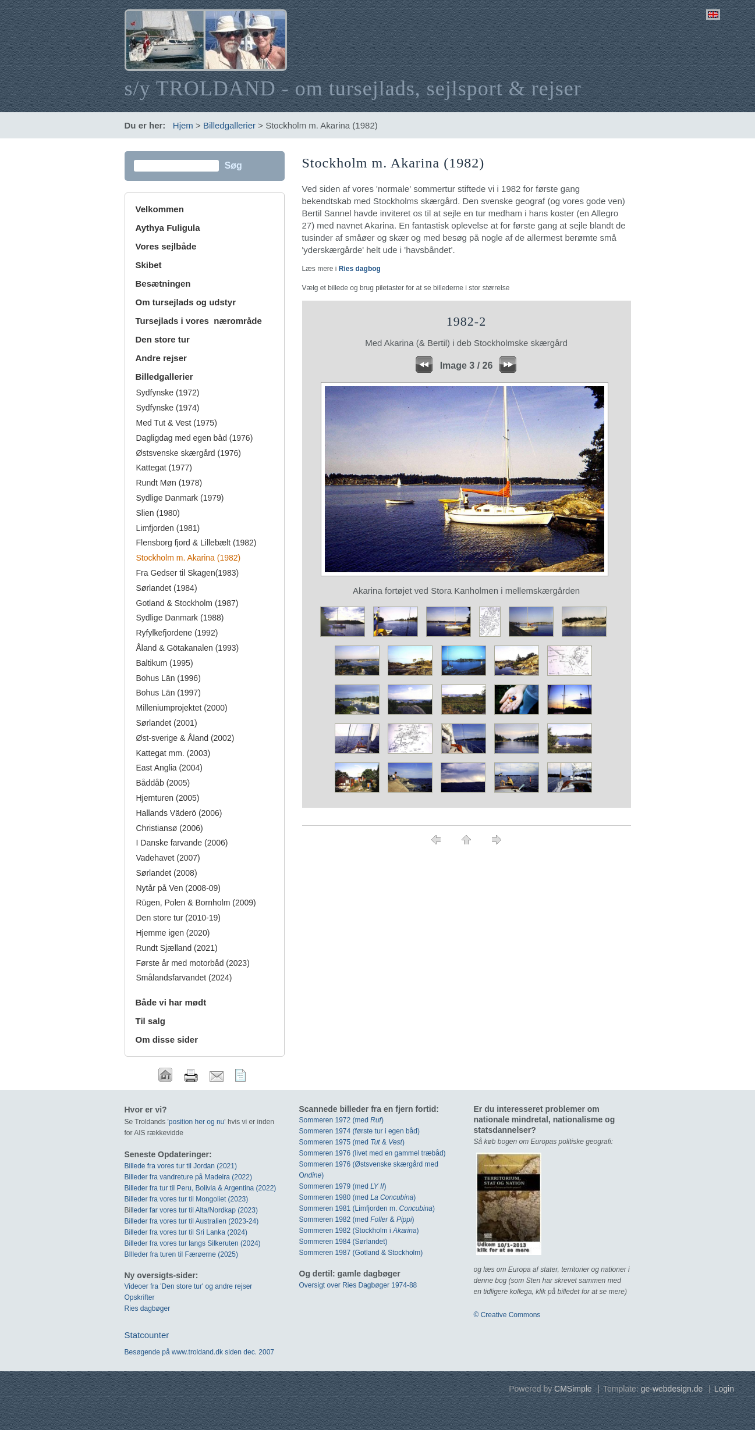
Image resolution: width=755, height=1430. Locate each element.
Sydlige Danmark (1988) (180, 617)
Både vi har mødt (171, 1002)
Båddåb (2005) (163, 782)
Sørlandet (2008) (166, 873)
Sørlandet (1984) (166, 588)
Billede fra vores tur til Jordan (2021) (181, 1166)
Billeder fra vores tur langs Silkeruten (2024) (193, 1243)
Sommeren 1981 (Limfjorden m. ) (367, 1208)
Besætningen (163, 283)
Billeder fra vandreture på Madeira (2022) (188, 1177)
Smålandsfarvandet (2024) (184, 977)
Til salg (150, 1021)
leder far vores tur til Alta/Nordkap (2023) (195, 1210)
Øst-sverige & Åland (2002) (185, 738)
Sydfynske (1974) (168, 407)
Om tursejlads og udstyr (186, 302)
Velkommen (160, 209)
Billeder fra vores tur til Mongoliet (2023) (187, 1199)
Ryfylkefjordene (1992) (177, 632)
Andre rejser (161, 358)
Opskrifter (140, 1297)
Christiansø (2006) (169, 828)
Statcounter (147, 1335)
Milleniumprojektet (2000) (182, 707)
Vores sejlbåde (166, 246)
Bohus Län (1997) (168, 692)
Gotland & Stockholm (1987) (187, 603)
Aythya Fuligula (169, 228)
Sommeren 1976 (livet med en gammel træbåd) (372, 1153)
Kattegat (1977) (164, 467)
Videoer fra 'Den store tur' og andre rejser (189, 1286)
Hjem (183, 125)
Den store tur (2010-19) (178, 917)
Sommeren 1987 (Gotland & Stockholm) (361, 1253)
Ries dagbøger (148, 1308)
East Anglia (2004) (169, 767)
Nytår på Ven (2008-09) (178, 888)
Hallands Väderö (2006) (179, 813)
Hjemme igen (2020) (173, 932)
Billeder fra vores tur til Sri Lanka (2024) (186, 1232)
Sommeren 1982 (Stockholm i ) (359, 1230)
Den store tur (163, 339)
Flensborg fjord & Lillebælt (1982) (196, 542)
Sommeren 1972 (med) (341, 1120)
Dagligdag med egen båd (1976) (194, 438)
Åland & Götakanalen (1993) (187, 647)
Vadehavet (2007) (168, 857)
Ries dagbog (360, 269)
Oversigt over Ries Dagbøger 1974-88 (358, 1285)
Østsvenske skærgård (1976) (189, 453)
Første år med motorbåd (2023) (193, 963)
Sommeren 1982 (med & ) (356, 1219)
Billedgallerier (229, 125)
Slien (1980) (158, 513)
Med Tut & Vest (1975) (176, 422)
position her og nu (196, 1122)
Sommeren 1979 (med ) (343, 1186)
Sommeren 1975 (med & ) (352, 1142)
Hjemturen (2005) (168, 798)
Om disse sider (167, 1039)
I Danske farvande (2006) (182, 842)
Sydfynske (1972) (168, 392)
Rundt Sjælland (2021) (177, 948)
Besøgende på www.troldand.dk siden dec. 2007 (200, 1352)
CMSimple (573, 1388)
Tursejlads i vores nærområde (199, 321)
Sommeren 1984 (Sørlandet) (343, 1242)
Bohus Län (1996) (168, 678)
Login (724, 1388)
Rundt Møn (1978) (169, 482)
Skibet (149, 265)
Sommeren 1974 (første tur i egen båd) (359, 1131)
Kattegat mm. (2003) (173, 753)
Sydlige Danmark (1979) (180, 497)
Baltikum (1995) (164, 663)
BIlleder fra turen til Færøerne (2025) (181, 1254)
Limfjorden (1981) (168, 528)
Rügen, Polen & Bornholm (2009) (196, 902)
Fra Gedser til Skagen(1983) (187, 572)
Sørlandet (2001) (166, 723)
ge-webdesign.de (672, 1388)
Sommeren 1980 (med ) (357, 1197)
